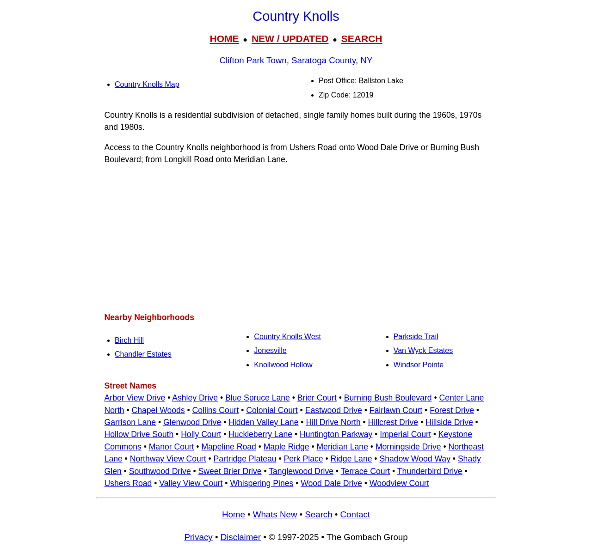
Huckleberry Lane (260, 434)
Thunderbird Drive (429, 471)
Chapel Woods (158, 410)
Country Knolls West (287, 336)
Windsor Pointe (419, 365)
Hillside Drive (449, 422)
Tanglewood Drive (301, 471)
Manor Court (171, 446)
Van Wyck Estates (423, 350)
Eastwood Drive (333, 410)
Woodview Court (399, 483)
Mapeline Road (228, 446)
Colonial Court (271, 410)
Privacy (198, 537)
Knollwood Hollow (283, 365)
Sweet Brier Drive (230, 471)
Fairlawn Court (396, 410)
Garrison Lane (130, 422)
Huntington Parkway (336, 434)
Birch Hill (129, 340)
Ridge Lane (351, 458)
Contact (355, 514)
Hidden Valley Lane (263, 422)
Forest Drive (452, 410)
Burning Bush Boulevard (388, 397)
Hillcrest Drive (393, 422)
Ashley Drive (195, 397)
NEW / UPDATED (290, 38)
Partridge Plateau (245, 458)
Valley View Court (190, 483)
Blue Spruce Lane (257, 397)
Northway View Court (168, 458)
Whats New (275, 514)
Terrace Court (365, 471)
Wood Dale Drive (331, 483)
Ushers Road (128, 483)
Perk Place (303, 458)
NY (367, 60)
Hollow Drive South (139, 434)
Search (318, 514)
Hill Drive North (333, 422)
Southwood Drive (160, 471)
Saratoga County (323, 60)
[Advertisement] (296, 238)
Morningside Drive (408, 446)
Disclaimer (241, 537)
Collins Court (215, 410)
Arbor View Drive (135, 397)
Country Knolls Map (147, 84)
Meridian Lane (342, 446)
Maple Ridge (286, 446)
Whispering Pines (261, 483)
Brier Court (317, 397)
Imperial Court (405, 434)
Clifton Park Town (253, 60)
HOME (224, 38)
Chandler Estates (143, 354)
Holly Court (201, 434)
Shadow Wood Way (414, 458)
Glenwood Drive (192, 422)
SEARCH (361, 38)
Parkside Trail (416, 336)
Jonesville (270, 350)
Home (233, 514)
